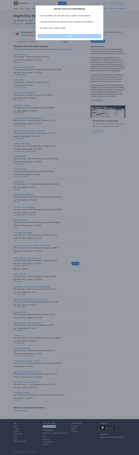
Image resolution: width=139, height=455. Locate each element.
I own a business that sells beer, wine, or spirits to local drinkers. (65, 16)
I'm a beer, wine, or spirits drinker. (53, 28)
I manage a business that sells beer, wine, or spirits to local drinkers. (67, 22)
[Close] (101, 9)
